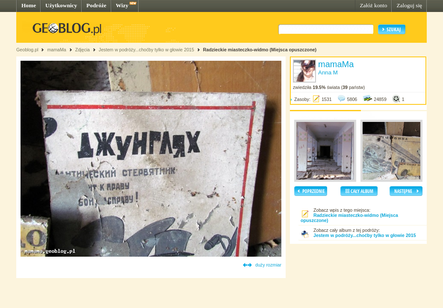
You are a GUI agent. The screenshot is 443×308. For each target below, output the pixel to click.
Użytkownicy (61, 5)
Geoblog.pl (27, 49)
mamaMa (56, 49)
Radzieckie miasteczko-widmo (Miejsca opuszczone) (259, 49)
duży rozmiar (268, 264)
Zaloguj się (409, 5)
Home (28, 5)
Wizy (122, 5)
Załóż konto (373, 5)
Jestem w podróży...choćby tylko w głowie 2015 (146, 49)
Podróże (96, 5)
